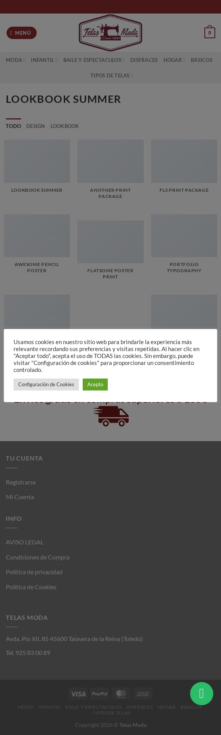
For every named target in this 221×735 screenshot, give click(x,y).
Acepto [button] (95, 384)
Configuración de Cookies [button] (46, 384)
